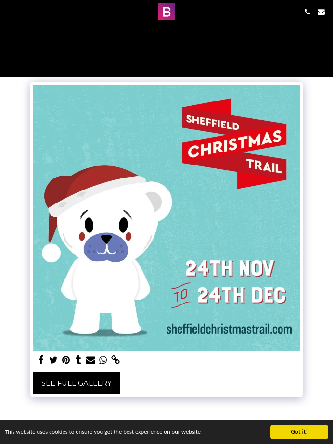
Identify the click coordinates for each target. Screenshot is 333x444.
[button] (10, 11)
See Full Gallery (76, 383)
